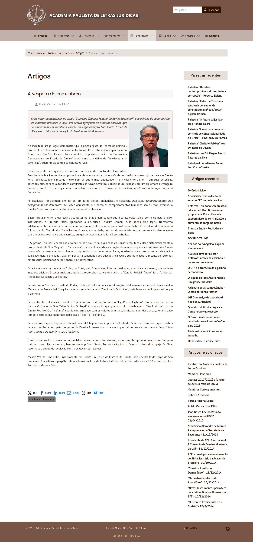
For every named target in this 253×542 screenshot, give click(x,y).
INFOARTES (191, 528)
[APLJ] (83, 15)
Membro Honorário (199, 374)
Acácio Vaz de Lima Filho (202, 406)
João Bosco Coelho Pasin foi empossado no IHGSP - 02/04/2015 (204, 416)
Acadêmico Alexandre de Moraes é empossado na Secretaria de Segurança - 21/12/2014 (207, 430)
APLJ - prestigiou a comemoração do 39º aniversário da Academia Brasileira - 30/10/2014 (208, 458)
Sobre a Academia (198, 395)
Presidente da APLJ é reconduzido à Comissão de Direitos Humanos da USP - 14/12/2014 (207, 444)
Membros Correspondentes (204, 389)
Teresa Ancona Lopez (200, 400)
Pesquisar (211, 10)
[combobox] (187, 10)
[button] (32, 392)
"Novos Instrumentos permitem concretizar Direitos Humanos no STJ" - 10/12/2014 (207, 492)
